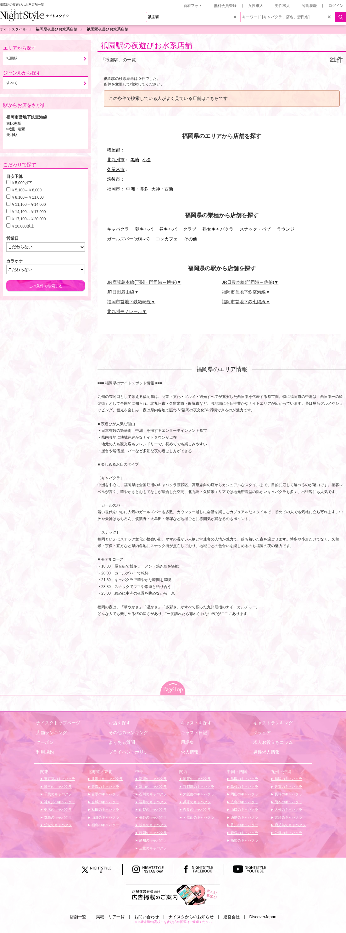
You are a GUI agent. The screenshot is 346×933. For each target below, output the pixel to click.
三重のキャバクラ (152, 848)
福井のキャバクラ (152, 802)
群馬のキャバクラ (57, 817)
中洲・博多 (137, 188)
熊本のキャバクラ (288, 802)
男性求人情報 (266, 752)
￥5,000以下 (21, 183)
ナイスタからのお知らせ (191, 916)
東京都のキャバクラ (59, 779)
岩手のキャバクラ (105, 794)
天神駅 (12, 135)
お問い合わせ (146, 916)
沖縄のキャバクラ (288, 833)
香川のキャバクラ (244, 825)
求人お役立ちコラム (273, 742)
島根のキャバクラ (244, 786)
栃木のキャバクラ (57, 809)
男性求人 (282, 5)
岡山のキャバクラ (244, 794)
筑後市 (113, 179)
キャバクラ (118, 229)
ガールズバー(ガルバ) (128, 238)
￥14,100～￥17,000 (28, 212)
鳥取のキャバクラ (244, 779)
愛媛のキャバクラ (244, 833)
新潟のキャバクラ (152, 779)
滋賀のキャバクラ (196, 779)
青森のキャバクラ (105, 786)
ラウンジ (285, 229)
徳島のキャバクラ (244, 817)
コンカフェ (167, 238)
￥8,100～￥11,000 (27, 197)
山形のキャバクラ (105, 817)
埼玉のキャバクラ (57, 786)
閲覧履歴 (309, 5)
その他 (190, 238)
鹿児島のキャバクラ (290, 825)
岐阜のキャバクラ (152, 825)
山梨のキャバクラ (152, 809)
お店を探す (120, 722)
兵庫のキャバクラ (196, 802)
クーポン (45, 742)
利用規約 (45, 752)
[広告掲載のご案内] (173, 894)
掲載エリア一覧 (110, 916)
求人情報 (189, 752)
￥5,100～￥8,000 (26, 190)
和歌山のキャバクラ (198, 817)
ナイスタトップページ (58, 722)
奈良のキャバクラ (196, 809)
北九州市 (116, 159)
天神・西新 (162, 188)
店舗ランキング (51, 732)
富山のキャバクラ (152, 786)
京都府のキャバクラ (198, 786)
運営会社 (231, 916)
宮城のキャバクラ (105, 802)
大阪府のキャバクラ (198, 794)
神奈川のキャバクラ (59, 802)
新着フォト (192, 5)
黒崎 (135, 159)
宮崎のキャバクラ (288, 817)
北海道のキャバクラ (107, 779)
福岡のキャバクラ (288, 779)
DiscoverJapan (262, 916)
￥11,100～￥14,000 (28, 204)
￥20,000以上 (22, 226)
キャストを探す (196, 722)
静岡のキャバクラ (152, 833)
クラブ (189, 229)
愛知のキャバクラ (152, 840)
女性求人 (255, 5)
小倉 (146, 159)
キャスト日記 (194, 732)
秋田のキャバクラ (105, 809)
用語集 (187, 742)
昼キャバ (168, 229)
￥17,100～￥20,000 (28, 219)
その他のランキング (128, 732)
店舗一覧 (78, 916)
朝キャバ (144, 229)
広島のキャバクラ (244, 802)
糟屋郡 (113, 149)
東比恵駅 (13, 123)
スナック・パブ (255, 229)
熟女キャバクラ (218, 229)
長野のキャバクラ (152, 817)
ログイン (335, 5)
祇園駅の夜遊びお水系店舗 (146, 45)
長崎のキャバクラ (288, 794)
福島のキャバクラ (105, 825)
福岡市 (113, 188)
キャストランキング (273, 722)
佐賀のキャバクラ (288, 786)
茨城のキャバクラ (57, 825)
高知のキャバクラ (244, 840)
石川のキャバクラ (152, 794)
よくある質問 (122, 742)
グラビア (262, 732)
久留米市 (116, 169)
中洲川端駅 (15, 129)
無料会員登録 (225, 5)
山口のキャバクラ (244, 809)
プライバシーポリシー (131, 752)
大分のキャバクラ (288, 809)
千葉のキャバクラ (57, 794)
